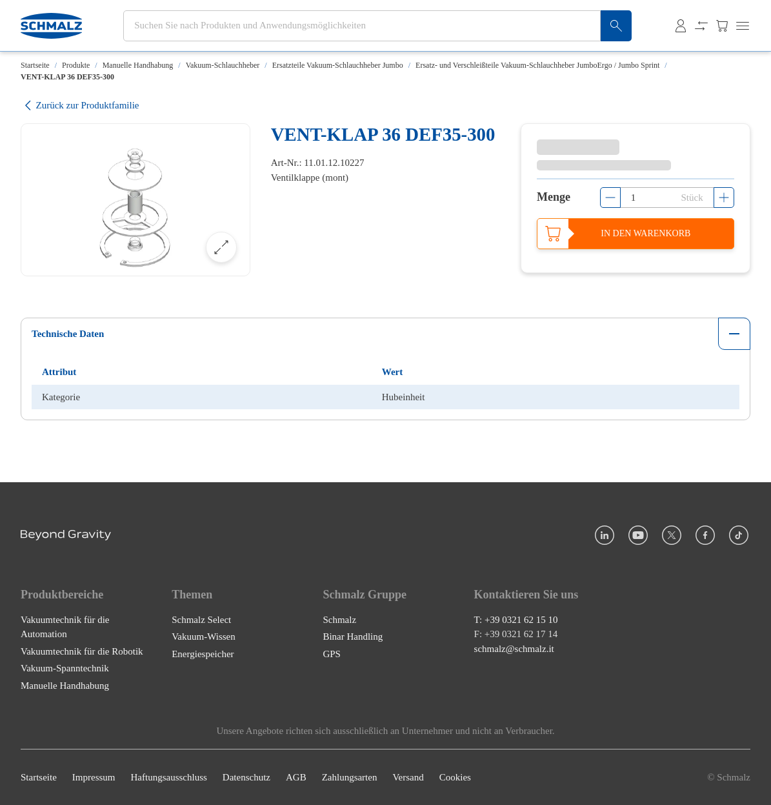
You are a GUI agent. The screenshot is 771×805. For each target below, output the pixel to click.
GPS (332, 654)
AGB (296, 777)
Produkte (76, 65)
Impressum (93, 777)
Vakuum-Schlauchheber (223, 65)
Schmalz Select (201, 620)
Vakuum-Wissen (203, 636)
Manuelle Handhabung (138, 65)
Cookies (455, 777)
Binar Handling (353, 636)
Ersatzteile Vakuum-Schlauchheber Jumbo (337, 65)
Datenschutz (246, 777)
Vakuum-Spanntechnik (65, 668)
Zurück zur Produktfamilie (80, 105)
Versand (407, 777)
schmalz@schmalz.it (514, 649)
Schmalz (339, 620)
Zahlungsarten (349, 777)
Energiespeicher (203, 654)
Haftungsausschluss (169, 777)
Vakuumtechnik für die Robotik (82, 651)
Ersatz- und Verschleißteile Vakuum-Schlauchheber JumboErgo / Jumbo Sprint (537, 65)
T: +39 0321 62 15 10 (516, 620)
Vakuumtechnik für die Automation (65, 627)
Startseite (35, 65)
